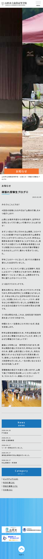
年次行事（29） (9, 482)
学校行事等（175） (10, 486)
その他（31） (8, 490)
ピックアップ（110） (10, 479)
